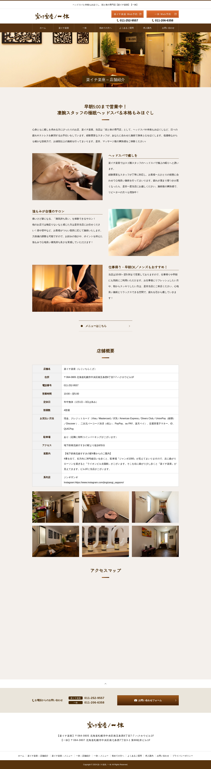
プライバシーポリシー (182, 756)
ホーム (43, 28)
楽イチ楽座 (64, 28)
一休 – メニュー (101, 756)
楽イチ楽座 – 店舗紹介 (38, 756)
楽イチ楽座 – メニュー (62, 756)
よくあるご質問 (126, 28)
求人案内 (147, 28)
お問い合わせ (168, 28)
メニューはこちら (96, 326)
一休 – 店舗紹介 (83, 756)
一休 (84, 28)
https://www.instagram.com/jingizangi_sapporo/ (99, 482)
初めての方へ (105, 28)
